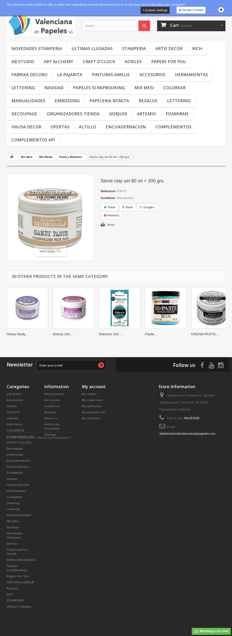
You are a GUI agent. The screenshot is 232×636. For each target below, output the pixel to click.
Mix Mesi (144, 87)
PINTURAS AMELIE (111, 74)
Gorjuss (118, 113)
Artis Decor (169, 48)
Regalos (148, 100)
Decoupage (24, 113)
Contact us (52, 406)
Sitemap (50, 434)
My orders (89, 394)
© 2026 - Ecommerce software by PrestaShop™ (39, 623)
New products (54, 394)
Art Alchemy (58, 61)
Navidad (54, 87)
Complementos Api (33, 140)
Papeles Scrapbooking (99, 87)
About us (50, 418)
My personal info (94, 412)
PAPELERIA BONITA (109, 100)
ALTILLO (87, 127)
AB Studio (22, 61)
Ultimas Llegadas (92, 48)
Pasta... (151, 334)
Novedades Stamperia (36, 48)
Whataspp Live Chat (211, 631)
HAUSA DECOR (26, 127)
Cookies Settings (155, 10)
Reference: (108, 191)
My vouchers (91, 418)
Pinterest (111, 215)
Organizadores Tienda (73, 113)
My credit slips (92, 400)
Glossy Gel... (63, 334)
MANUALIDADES (28, 100)
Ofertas (60, 127)
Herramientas (191, 74)
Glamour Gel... (110, 334)
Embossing (67, 100)
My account (94, 386)
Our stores (52, 400)
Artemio (146, 113)
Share (127, 207)
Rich (197, 48)
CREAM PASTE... (205, 334)
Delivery (50, 412)
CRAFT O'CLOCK (99, 61)
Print (111, 225)
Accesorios (152, 74)
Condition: (108, 198)
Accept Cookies (191, 10)
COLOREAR (174, 87)
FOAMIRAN (177, 113)
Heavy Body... (17, 334)
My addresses (92, 406)
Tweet (109, 207)
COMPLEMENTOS (173, 127)
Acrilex (133, 61)
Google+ (147, 207)
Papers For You (168, 61)
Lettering (23, 87)
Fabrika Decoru (29, 74)
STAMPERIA (134, 48)
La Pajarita (69, 74)
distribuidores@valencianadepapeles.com (187, 433)
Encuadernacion (126, 127)
